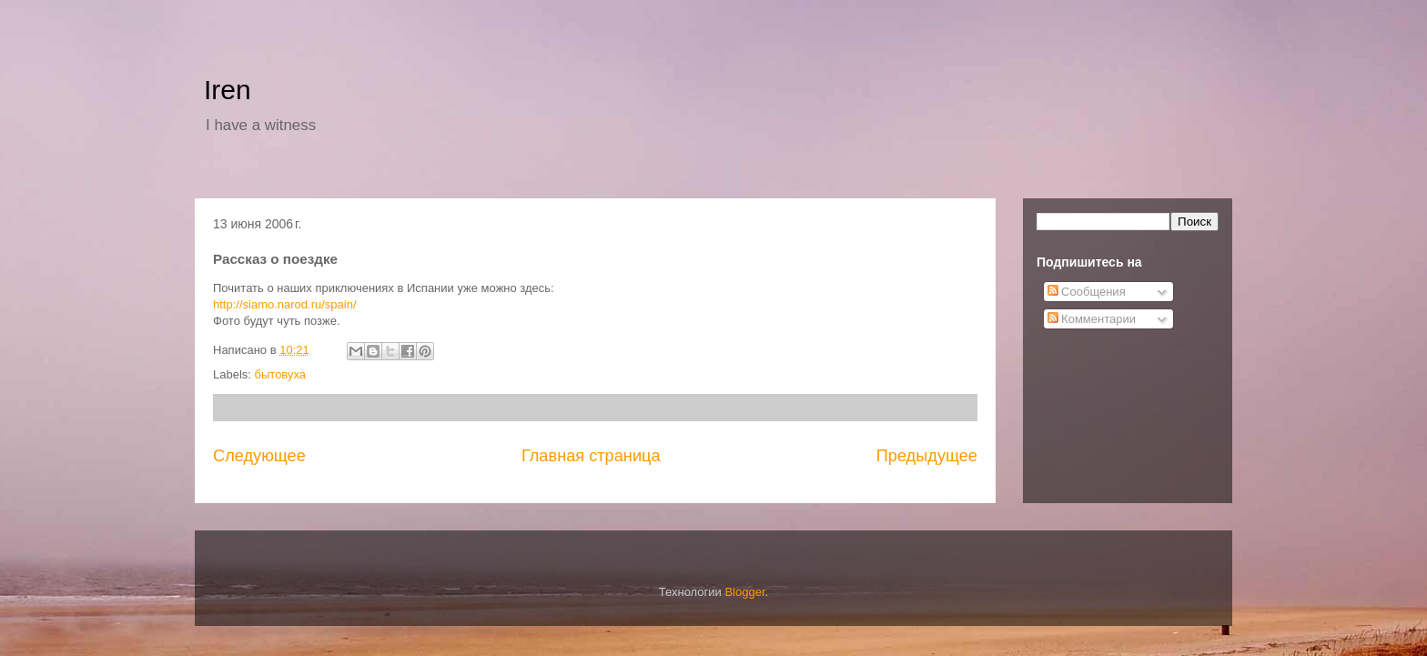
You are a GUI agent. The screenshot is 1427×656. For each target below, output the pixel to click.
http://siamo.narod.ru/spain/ (285, 304)
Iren (227, 90)
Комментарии (1092, 319)
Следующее (259, 456)
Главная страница (591, 456)
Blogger (744, 592)
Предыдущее (926, 456)
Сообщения (1086, 291)
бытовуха (281, 374)
